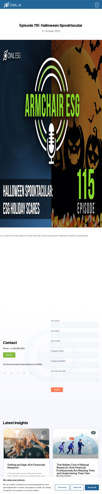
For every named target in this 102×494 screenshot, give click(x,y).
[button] (96, 5)
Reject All (77, 487)
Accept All (92, 487)
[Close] (100, 477)
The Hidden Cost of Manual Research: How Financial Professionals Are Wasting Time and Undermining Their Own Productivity (76, 470)
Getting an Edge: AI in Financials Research (26, 466)
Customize (62, 487)
